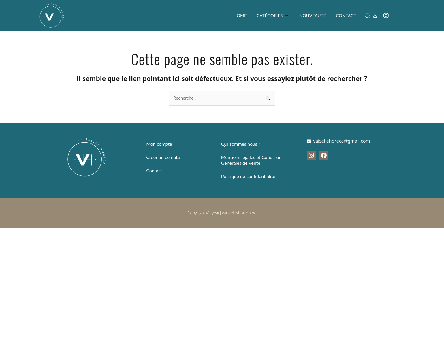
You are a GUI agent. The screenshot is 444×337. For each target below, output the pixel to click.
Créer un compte (163, 157)
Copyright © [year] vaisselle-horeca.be (222, 213)
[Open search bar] (367, 15)
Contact (154, 170)
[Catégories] (273, 16)
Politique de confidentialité (248, 176)
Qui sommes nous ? (240, 144)
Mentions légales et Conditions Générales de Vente (252, 160)
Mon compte (159, 144)
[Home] (240, 16)
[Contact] (346, 16)
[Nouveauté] (312, 16)
